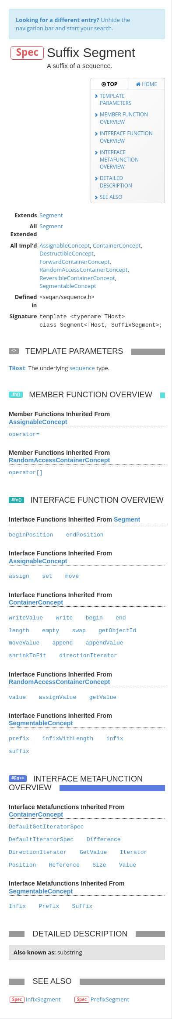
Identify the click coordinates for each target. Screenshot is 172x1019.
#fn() (16, 500)
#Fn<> (17, 778)
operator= (24, 434)
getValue (102, 697)
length (19, 630)
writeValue (26, 618)
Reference (64, 865)
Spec (27, 52)
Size (99, 865)
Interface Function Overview (126, 137)
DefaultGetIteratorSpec (46, 827)
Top (109, 83)
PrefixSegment (110, 999)
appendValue (104, 643)
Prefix (49, 906)
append (63, 643)
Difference (104, 839)
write (64, 618)
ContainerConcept (117, 245)
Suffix (82, 906)
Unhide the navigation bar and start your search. (73, 24)
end (121, 618)
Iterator (133, 852)
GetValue (93, 852)
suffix (19, 751)
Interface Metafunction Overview (119, 159)
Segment (51, 215)
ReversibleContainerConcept (77, 278)
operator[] (26, 472)
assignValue (57, 697)
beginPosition (31, 535)
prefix (19, 738)
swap (79, 630)
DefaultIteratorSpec (41, 839)
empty (50, 630)
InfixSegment (43, 999)
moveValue (24, 643)
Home (146, 83)
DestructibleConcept (66, 253)
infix (114, 738)
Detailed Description (116, 181)
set (47, 576)
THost (17, 368)
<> (13, 350)
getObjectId (117, 630)
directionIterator (88, 655)
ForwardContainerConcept (74, 262)
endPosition (85, 535)
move (72, 576)
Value (127, 865)
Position (22, 865)
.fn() (15, 394)
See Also (111, 196)
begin (94, 618)
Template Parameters (116, 99)
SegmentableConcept (67, 286)
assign (19, 576)
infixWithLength (67, 738)
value (17, 697)
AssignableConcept (64, 245)
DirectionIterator (38, 852)
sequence (82, 368)
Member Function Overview (124, 118)
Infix (17, 906)
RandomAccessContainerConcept (83, 270)
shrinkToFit (27, 655)
